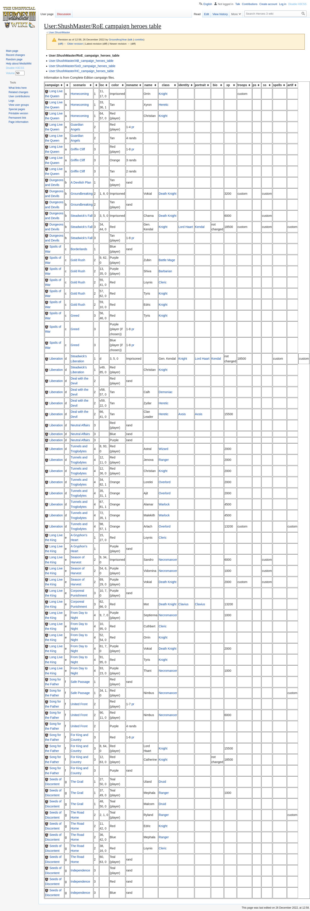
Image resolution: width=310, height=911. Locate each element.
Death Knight (167, 193)
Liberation (56, 358)
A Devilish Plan (81, 182)
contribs (138, 39)
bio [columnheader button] (215, 85)
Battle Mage (167, 260)
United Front (79, 704)
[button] (13, 82)
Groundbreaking (81, 193)
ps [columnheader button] (254, 85)
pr (132, 127)
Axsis (182, 414)
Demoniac (165, 392)
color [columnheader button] (115, 85)
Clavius (183, 604)
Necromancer (168, 559)
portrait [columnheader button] (200, 85)
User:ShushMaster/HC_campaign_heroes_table (81, 71)
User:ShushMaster (59, 32)
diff (60, 43)
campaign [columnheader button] (52, 85)
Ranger (164, 460)
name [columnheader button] (148, 85)
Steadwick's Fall (81, 215)
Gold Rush (78, 260)
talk (130, 39)
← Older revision (73, 43)
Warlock (164, 504)
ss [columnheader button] (264, 85)
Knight (163, 93)
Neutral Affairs (80, 425)
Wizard (163, 449)
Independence (80, 870)
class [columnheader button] (166, 85)
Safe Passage (80, 682)
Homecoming (80, 93)
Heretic (163, 104)
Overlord (165, 482)
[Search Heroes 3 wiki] (275, 13)
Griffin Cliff (78, 149)
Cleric (163, 282)
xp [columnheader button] (228, 85)
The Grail (77, 781)
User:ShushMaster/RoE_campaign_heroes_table (84, 55)
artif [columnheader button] (290, 85)
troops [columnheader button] (242, 85)
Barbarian (165, 271)
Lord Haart (185, 227)
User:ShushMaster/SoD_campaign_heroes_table (82, 66)
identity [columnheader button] (183, 85)
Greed (75, 315)
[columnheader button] (67, 85)
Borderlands (79, 249)
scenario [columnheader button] (79, 85)
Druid (162, 781)
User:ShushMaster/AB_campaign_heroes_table (81, 60)
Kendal (200, 227)
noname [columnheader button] (132, 85)
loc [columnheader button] (102, 85)
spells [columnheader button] (277, 85)
